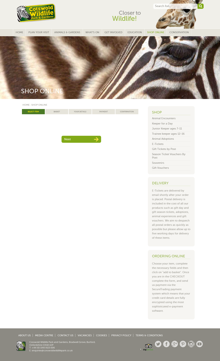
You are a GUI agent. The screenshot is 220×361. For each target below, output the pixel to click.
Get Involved (113, 32)
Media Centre (44, 335)
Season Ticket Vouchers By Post (168, 156)
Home (19, 32)
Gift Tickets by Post (164, 149)
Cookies (101, 335)
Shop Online (155, 32)
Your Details (80, 112)
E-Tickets (158, 144)
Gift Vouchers (160, 167)
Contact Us (65, 335)
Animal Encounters (164, 118)
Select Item (33, 112)
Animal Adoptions (163, 138)
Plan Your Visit (38, 32)
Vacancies (85, 335)
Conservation (179, 32)
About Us (24, 335)
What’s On (92, 32)
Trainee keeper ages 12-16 (168, 133)
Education (135, 32)
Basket (57, 112)
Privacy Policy (121, 335)
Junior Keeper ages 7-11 (167, 128)
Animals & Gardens (67, 32)
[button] (201, 6)
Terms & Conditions (149, 335)
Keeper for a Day (162, 123)
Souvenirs (158, 162)
